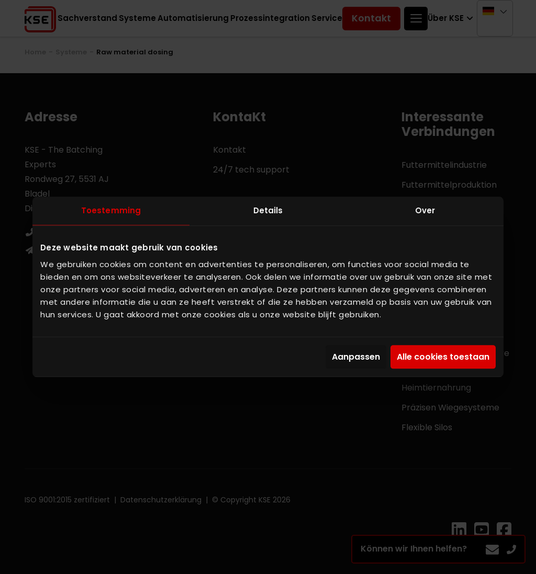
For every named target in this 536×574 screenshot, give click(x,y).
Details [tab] (268, 210)
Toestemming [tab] (111, 210)
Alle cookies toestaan (443, 357)
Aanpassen (356, 357)
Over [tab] (425, 210)
